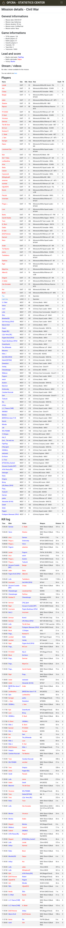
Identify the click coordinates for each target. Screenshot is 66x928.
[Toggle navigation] (61, 2)
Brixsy (4, 482)
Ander (4, 246)
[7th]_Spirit (5, 447)
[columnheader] (10, 82)
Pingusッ (5, 204)
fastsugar (5, 472)
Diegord (4, 278)
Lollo (3, 312)
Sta (3, 402)
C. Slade (4, 134)
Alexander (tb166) (7, 501)
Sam (3, 395)
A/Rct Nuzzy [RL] (7, 469)
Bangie (4, 95)
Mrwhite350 (5, 318)
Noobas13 (5, 131)
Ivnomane (5, 198)
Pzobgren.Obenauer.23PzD (10, 514)
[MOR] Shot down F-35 (9, 418)
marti (3, 309)
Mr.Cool (4, 128)
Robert (4, 328)
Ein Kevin (5, 456)
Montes (4, 415)
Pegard (4, 511)
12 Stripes (5, 434)
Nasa (3, 240)
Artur (3, 164)
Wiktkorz (4, 373)
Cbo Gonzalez (6, 284)
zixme (4, 252)
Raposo (4, 106)
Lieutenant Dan (7, 149)
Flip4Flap (21, 57)
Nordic (4, 190)
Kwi (3, 289)
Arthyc (4, 405)
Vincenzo (5, 118)
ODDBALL (5, 450)
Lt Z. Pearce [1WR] (8, 408)
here (15, 73)
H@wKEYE (5, 187)
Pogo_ (4, 488)
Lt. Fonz (4, 460)
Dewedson (5, 363)
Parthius (4, 260)
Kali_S (4, 437)
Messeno (5, 350)
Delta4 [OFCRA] (7, 360)
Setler (4, 508)
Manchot (5, 386)
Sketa (4, 167)
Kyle (3, 155)
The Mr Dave (6, 125)
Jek (3, 427)
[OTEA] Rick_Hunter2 (8, 463)
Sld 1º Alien (5, 158)
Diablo (4, 227)
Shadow (4, 103)
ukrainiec (5, 180)
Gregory (4, 479)
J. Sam (4, 137)
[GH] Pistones (6, 234)
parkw (4, 498)
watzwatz (5, 453)
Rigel (3, 264)
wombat (4, 183)
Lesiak (4, 85)
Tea (3, 296)
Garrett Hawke (6, 218)
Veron (4, 305)
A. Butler (4, 281)
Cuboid (4, 171)
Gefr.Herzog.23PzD (8, 321)
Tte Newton (5, 249)
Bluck (3, 293)
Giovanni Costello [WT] (9, 466)
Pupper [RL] (5, 331)
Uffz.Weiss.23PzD (7, 485)
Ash (3, 88)
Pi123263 (5, 112)
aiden (3, 100)
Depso (20, 59)
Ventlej (4, 366)
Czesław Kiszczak (7, 392)
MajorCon (5, 269)
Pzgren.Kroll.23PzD (8, 338)
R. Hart (4, 231)
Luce (3, 209)
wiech (4, 379)
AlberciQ (4, 272)
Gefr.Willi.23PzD (7, 357)
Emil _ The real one (8, 440)
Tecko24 (4, 492)
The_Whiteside (6, 347)
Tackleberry (5, 255)
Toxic (3, 221)
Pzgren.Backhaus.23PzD (9, 341)
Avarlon (4, 383)
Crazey (4, 91)
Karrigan (4, 141)
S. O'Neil (4, 302)
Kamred (4, 237)
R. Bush (4, 115)
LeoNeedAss (6, 161)
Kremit (4, 421)
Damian (4, 495)
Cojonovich (5, 174)
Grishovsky (5, 389)
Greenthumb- (6, 344)
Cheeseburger (6, 370)
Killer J (4, 354)
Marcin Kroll (6, 325)
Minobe (4, 424)
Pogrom (4, 376)
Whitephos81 (6, 177)
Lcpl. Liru (5, 299)
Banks (4, 215)
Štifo (3, 315)
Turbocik (4, 399)
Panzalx (4, 195)
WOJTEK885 (6, 431)
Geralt (4, 505)
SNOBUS (4, 411)
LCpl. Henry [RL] (7, 334)
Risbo (4, 476)
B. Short (4, 224)
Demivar (4, 121)
